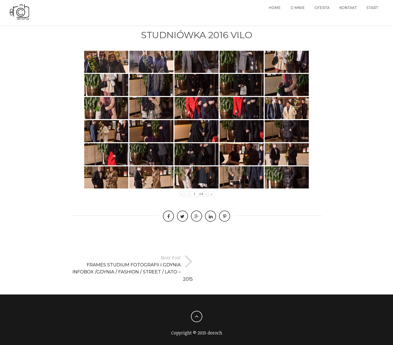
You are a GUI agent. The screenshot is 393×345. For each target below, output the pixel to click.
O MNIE (297, 8)
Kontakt (348, 8)
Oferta (322, 8)
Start (372, 8)
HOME (275, 8)
